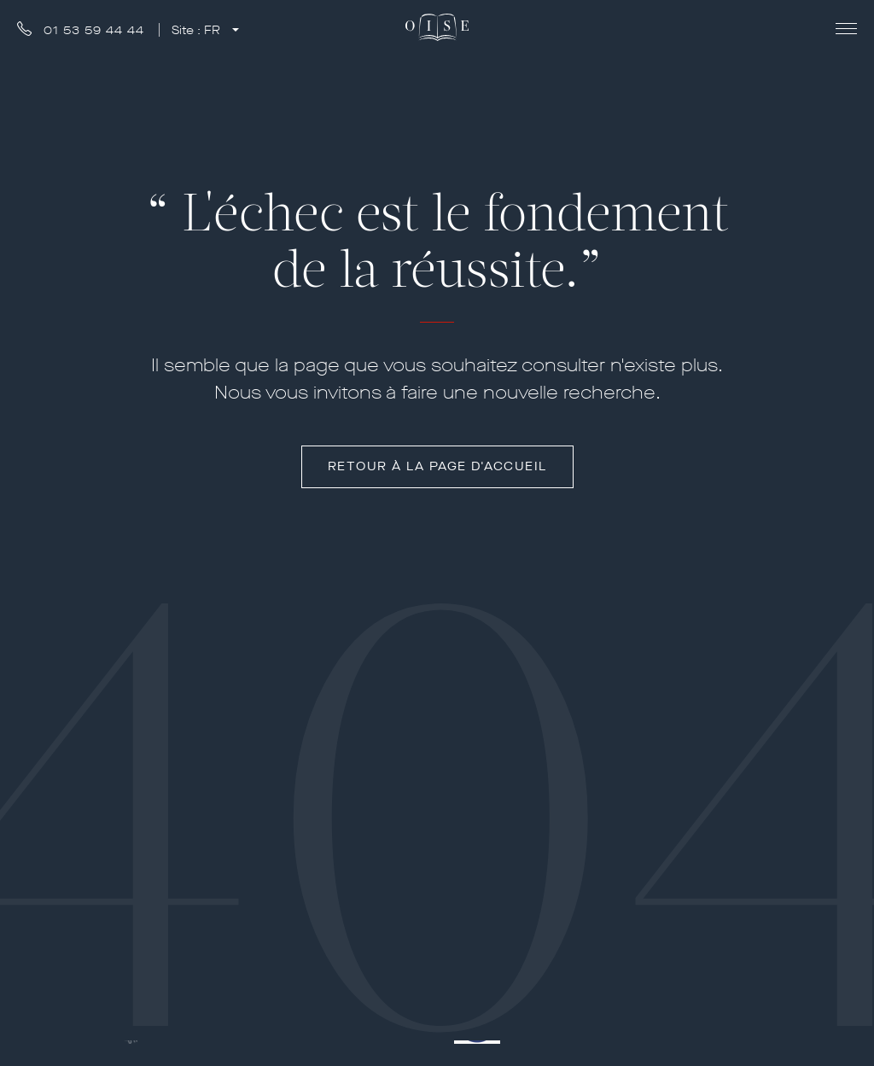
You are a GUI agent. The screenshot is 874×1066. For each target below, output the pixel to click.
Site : (198, 30)
